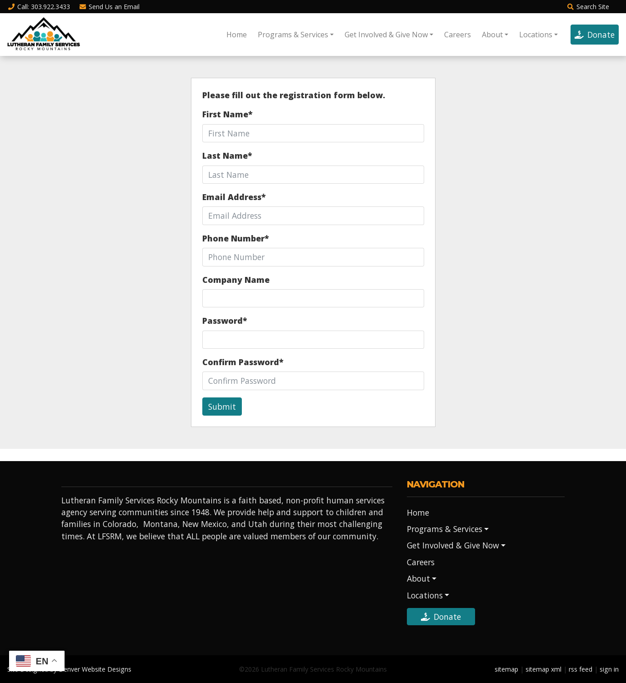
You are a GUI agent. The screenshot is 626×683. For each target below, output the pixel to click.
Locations (535, 35)
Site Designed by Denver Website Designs (69, 669)
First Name (227, 114)
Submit (222, 406)
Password (224, 320)
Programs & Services (293, 35)
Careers (457, 35)
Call (38, 6)
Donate (595, 34)
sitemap (506, 669)
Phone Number (235, 238)
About (492, 35)
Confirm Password (242, 362)
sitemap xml (543, 669)
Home (236, 35)
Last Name (227, 155)
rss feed (580, 669)
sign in (609, 669)
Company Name (236, 279)
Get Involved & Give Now (386, 35)
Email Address (233, 196)
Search (587, 6)
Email (109, 6)
